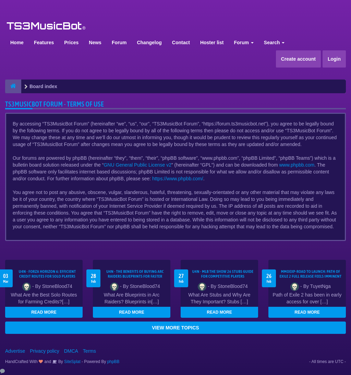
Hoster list (211, 42)
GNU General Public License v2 (137, 165)
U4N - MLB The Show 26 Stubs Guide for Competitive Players (223, 274)
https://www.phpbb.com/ (177, 178)
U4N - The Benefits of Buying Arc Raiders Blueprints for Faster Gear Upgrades (135, 276)
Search (274, 42)
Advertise (15, 351)
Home (17, 42)
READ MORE (43, 312)
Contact (181, 42)
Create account (298, 59)
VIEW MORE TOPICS (175, 327)
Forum (119, 42)
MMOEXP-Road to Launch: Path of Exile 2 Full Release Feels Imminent (311, 274)
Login (334, 59)
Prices (71, 42)
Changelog (149, 42)
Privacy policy (44, 351)
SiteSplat (72, 361)
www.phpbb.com (296, 165)
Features (44, 42)
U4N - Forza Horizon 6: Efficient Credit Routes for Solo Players (47, 274)
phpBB (113, 361)
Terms (89, 351)
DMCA (71, 351)
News (95, 42)
